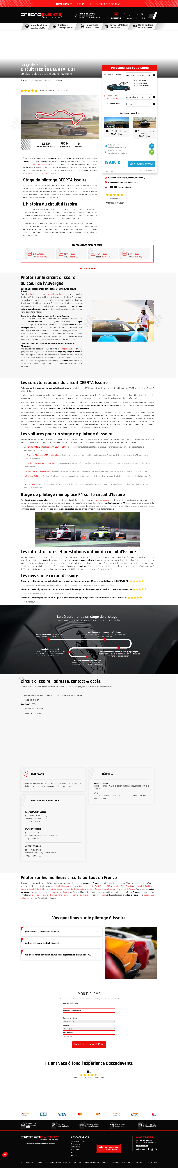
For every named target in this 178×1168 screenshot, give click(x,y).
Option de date (111, 96)
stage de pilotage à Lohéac (43, 895)
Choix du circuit (69, 1025)
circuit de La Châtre (37, 889)
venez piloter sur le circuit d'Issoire (42, 173)
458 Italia (54, 455)
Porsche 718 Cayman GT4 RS (56, 447)
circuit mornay (110, 889)
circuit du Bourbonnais (74, 889)
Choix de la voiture (113, 75)
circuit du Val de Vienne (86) (98, 886)
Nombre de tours (112, 103)
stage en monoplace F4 (103, 500)
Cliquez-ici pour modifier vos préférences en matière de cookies (133, 1162)
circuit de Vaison (128, 889)
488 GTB (44, 455)
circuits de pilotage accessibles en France (47, 294)
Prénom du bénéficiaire (72, 1011)
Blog (74, 1155)
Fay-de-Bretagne (86, 895)
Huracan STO (52, 463)
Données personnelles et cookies (94, 1162)
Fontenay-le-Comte (70, 895)
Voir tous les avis (61, 90)
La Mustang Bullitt (31, 476)
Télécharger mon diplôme (89, 1044)
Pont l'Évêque (100, 895)
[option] (60, 122)
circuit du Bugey (55, 889)
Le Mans (58, 895)
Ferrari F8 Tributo (34, 455)
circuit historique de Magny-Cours (69, 886)
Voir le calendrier (113, 98)
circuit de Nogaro (94, 889)
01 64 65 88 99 (144, 1137)
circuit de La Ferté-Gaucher (59, 892)
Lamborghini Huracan (35, 463)
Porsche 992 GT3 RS (35, 447)
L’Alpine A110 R (29, 484)
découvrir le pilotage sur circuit (46, 164)
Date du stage (68, 1033)
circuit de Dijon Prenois (122, 886)
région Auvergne (68, 349)
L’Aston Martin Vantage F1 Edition (37, 471)
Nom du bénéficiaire (70, 1003)
